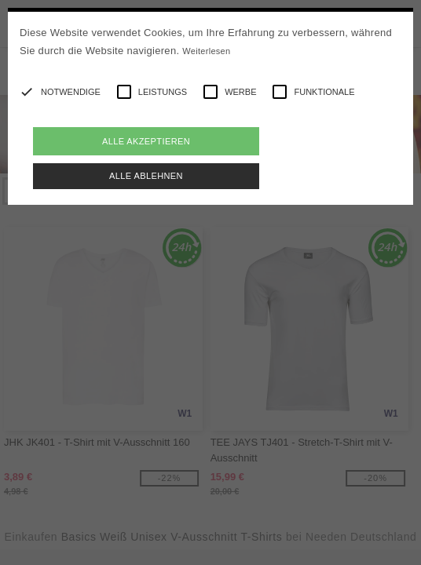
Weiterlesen (206, 51)
